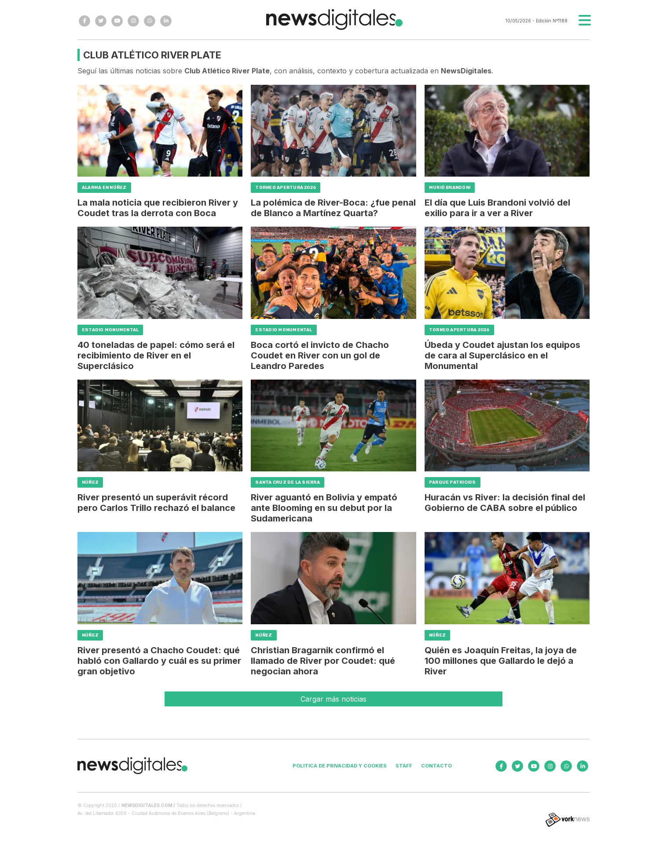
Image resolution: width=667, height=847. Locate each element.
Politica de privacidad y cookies (340, 766)
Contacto (436, 766)
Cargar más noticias (333, 699)
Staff (404, 766)
